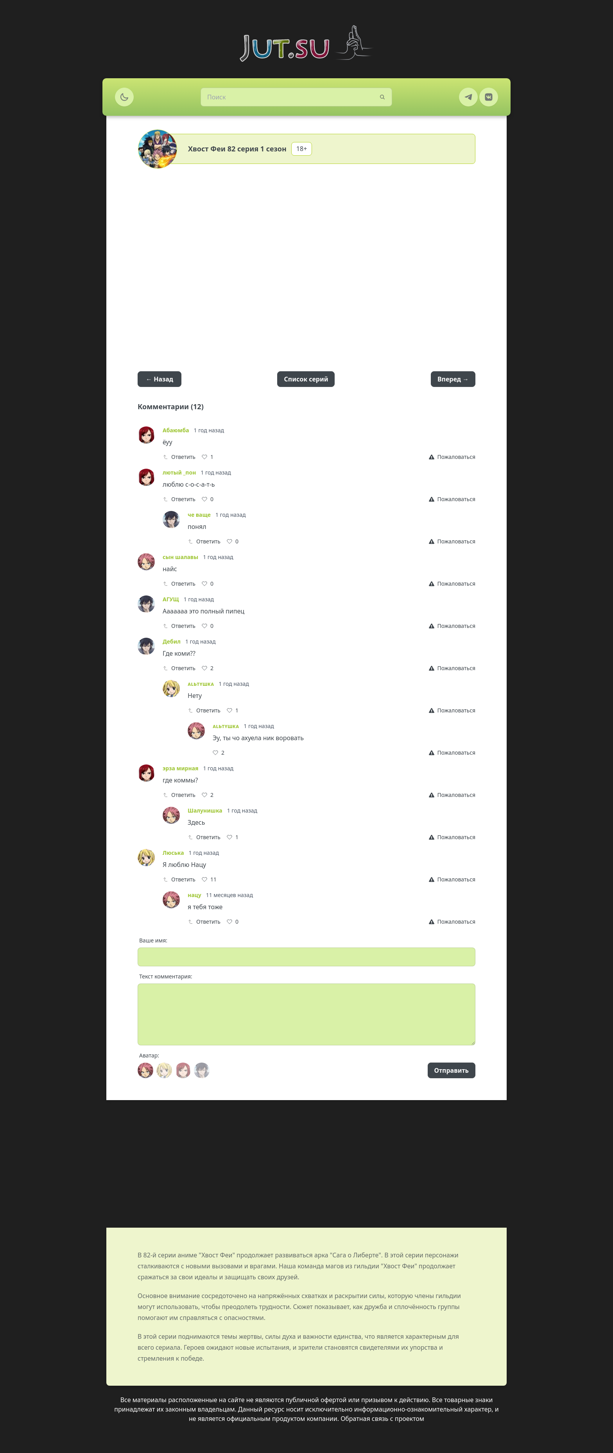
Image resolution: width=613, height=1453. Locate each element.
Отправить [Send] (451, 1070)
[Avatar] (145, 1070)
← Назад (159, 379)
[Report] (452, 457)
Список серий (306, 379)
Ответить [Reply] (179, 456)
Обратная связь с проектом (382, 1418)
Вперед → (453, 379)
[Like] (207, 457)
